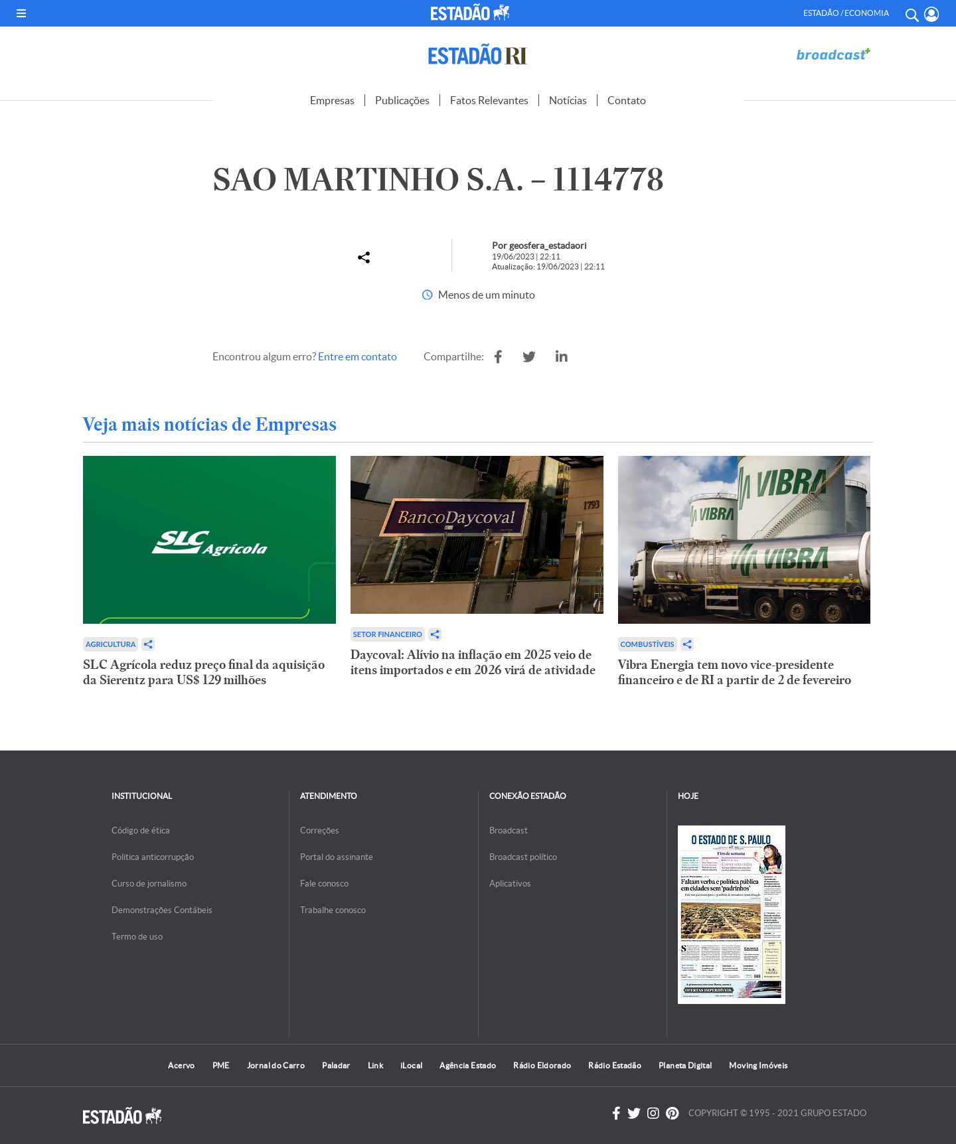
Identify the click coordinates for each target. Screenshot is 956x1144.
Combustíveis (648, 644)
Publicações (402, 100)
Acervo (181, 1065)
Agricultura (110, 644)
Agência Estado (467, 1065)
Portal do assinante (336, 857)
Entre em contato (357, 356)
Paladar (336, 1065)
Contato (626, 100)
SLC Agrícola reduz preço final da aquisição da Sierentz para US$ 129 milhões (204, 672)
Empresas (332, 100)
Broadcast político (523, 857)
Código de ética (141, 830)
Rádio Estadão (614, 1065)
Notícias (568, 100)
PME (221, 1065)
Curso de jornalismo (149, 884)
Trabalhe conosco (333, 910)
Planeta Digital (685, 1065)
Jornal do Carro (276, 1065)
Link (375, 1065)
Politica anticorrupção (153, 857)
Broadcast (508, 830)
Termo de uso (137, 937)
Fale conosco (324, 884)
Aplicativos (510, 884)
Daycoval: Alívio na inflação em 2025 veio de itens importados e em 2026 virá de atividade (473, 662)
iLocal (411, 1065)
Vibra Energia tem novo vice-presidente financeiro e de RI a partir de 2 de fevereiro (734, 672)
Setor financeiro (387, 634)
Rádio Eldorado (542, 1065)
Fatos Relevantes (489, 100)
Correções (319, 830)
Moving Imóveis (758, 1065)
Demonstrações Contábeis (162, 910)
